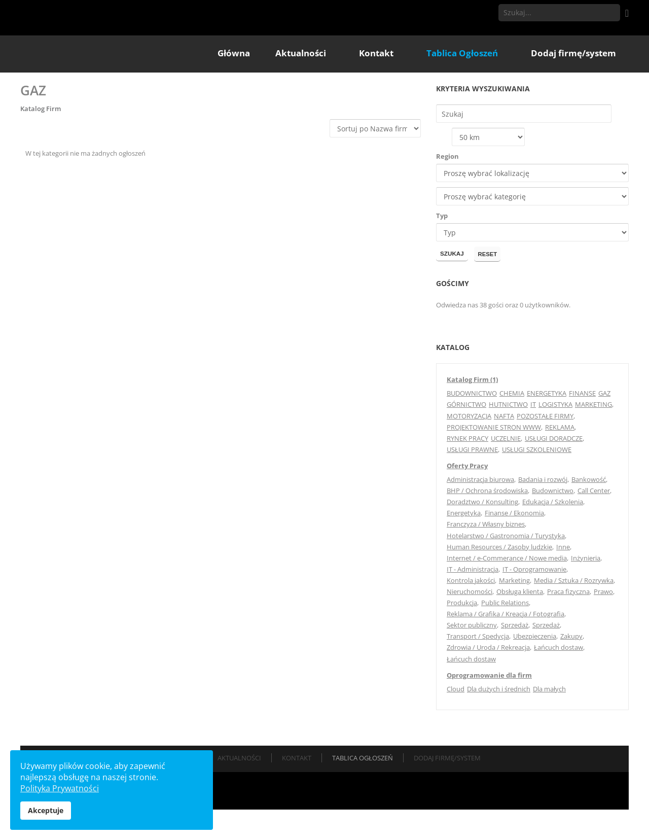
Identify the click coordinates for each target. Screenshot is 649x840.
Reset (489, 284)
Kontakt (296, 787)
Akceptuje (45, 810)
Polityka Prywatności (59, 788)
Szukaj (611, 12)
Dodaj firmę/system (447, 787)
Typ (442, 245)
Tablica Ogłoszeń (362, 787)
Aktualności (239, 787)
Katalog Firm (40, 138)
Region (447, 186)
